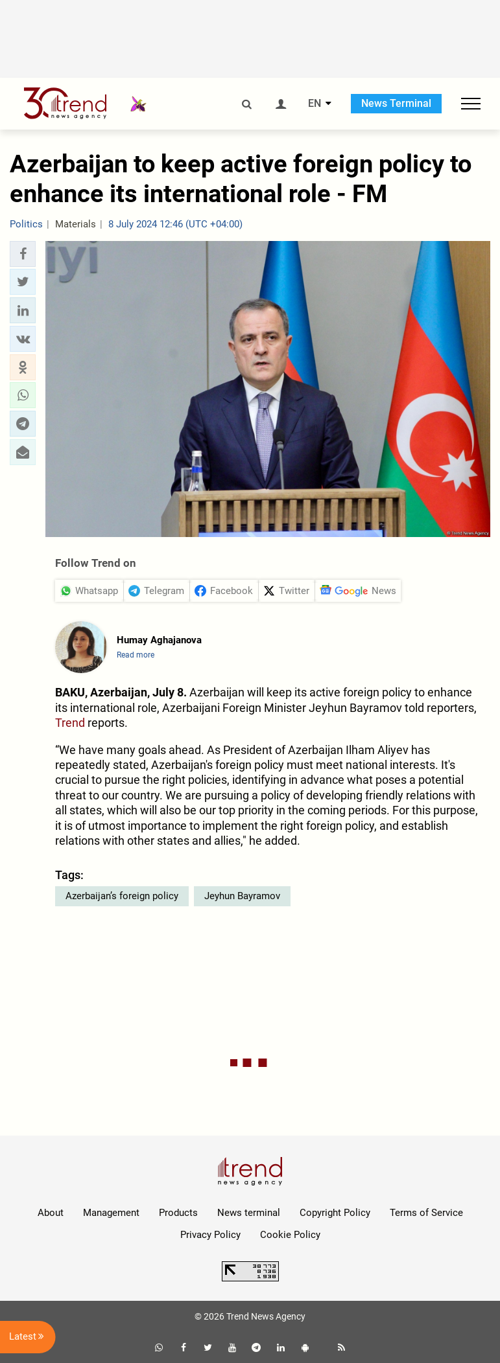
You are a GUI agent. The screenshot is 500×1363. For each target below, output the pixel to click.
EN (314, 103)
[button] (23, 254)
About (51, 1213)
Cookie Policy (290, 1235)
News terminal (248, 1213)
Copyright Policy (335, 1213)
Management (111, 1213)
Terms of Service (426, 1213)
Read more (135, 654)
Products (178, 1213)
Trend (70, 722)
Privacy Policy (210, 1235)
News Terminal (396, 103)
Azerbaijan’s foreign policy (121, 896)
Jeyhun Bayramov (242, 896)
